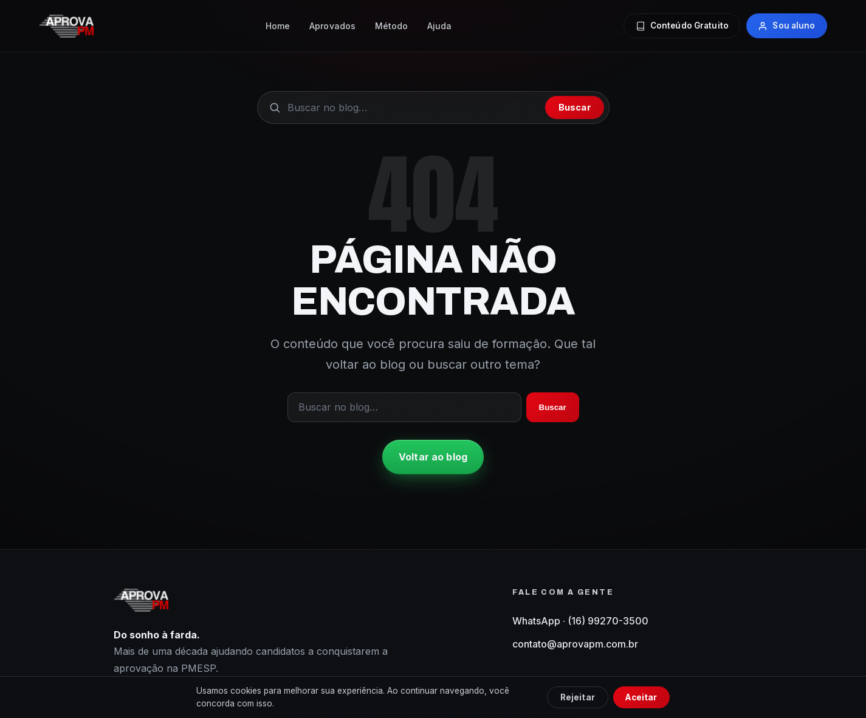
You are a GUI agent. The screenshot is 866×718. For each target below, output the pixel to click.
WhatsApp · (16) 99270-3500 (580, 621)
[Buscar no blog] (413, 107)
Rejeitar (577, 697)
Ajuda (439, 26)
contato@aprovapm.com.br (575, 644)
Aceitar (641, 697)
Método (391, 26)
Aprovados (332, 26)
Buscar (574, 107)
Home (278, 26)
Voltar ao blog (433, 457)
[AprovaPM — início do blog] (66, 26)
